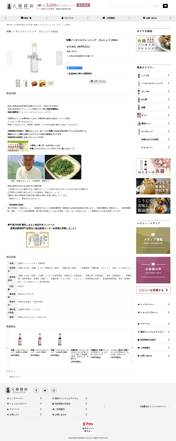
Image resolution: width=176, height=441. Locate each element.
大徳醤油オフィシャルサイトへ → (155, 406)
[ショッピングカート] (165, 6)
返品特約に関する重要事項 (79, 73)
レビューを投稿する (151, 290)
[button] (9, 58)
